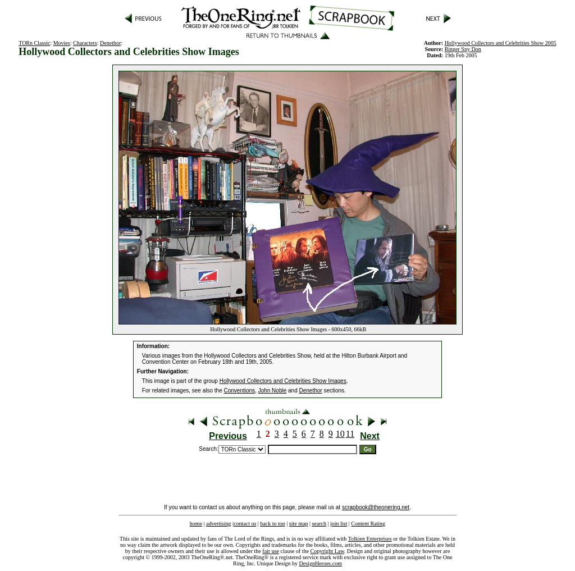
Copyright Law (327, 551)
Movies (61, 43)
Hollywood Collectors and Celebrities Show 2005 (500, 43)
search (319, 523)
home (196, 523)
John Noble (272, 390)
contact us (245, 523)
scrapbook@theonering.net (375, 507)
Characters (85, 43)
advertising (218, 523)
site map (298, 523)
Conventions (239, 390)
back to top (272, 523)
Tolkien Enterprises (370, 539)
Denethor (110, 43)
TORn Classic (34, 43)
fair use (270, 551)
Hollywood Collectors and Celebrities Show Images (283, 381)
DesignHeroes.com (320, 563)
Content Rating (368, 523)
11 (350, 433)
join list (338, 523)
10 (340, 433)
